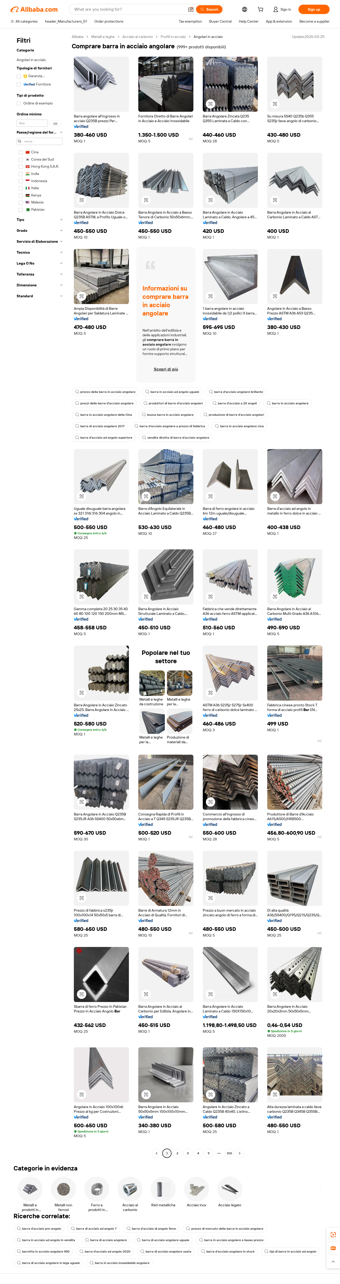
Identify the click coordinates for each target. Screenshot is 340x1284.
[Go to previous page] (156, 1153)
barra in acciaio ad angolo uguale (172, 392)
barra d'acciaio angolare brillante (236, 392)
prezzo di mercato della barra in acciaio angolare (224, 1229)
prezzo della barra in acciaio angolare (105, 392)
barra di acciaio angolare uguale (163, 1240)
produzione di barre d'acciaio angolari (234, 415)
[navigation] (40, 595)
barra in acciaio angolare (288, 403)
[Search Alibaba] (129, 9)
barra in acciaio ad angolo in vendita (46, 1240)
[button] (191, 9)
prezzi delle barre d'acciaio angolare (104, 403)
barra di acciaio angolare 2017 (100, 426)
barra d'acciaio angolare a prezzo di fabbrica (169, 426)
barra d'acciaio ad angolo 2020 (105, 1251)
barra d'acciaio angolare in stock (227, 1251)
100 (229, 1153)
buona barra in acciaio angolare (168, 415)
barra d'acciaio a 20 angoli (235, 403)
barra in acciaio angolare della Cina (103, 415)
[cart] (261, 10)
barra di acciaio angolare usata (165, 1251)
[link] (333, 1234)
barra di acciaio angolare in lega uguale (48, 1263)
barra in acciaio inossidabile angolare (119, 1263)
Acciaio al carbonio (137, 37)
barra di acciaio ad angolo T (94, 1229)
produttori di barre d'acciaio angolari (173, 403)
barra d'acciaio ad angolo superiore (103, 438)
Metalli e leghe (103, 37)
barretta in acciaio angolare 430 (43, 1251)
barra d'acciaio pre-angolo (39, 1229)
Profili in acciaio (173, 37)
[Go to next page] (239, 1153)
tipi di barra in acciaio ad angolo (290, 1251)
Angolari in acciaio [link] (208, 37)
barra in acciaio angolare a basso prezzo (231, 1240)
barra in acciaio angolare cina (239, 426)
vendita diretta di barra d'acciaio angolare (175, 438)
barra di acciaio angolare (106, 1240)
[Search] (209, 9)
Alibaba (77, 37)
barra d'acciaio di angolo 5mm (151, 1229)
